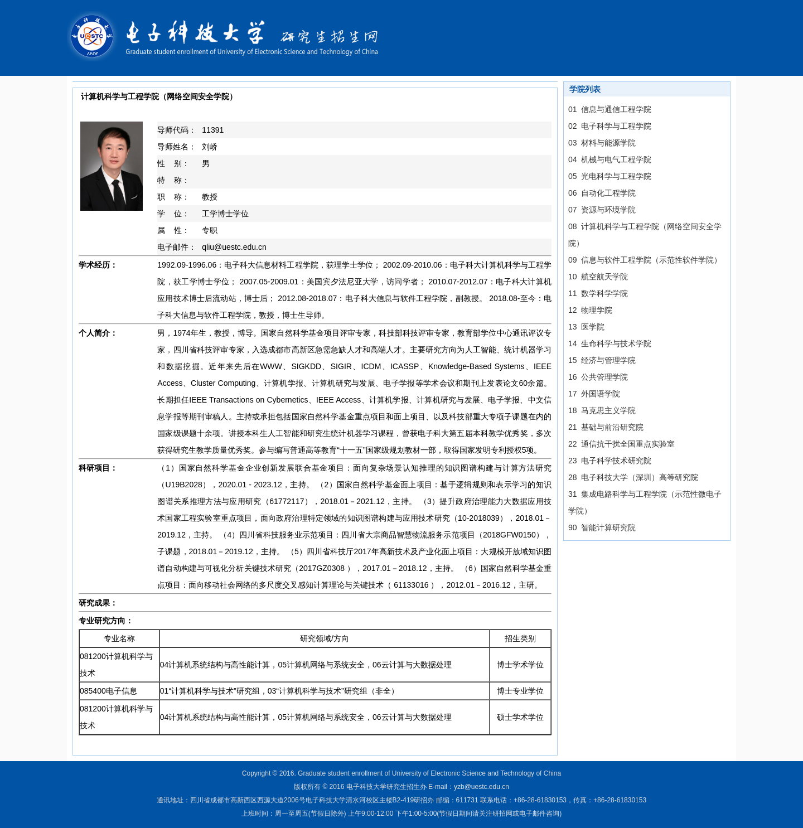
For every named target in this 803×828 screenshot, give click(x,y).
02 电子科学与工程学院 (609, 126)
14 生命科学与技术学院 (609, 343)
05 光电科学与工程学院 (609, 176)
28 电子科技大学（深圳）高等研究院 (633, 477)
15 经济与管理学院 (602, 360)
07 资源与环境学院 (602, 209)
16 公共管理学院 (598, 376)
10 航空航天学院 (598, 276)
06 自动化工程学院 (602, 192)
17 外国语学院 (594, 393)
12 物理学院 (590, 310)
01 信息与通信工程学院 (609, 109)
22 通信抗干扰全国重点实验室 (621, 443)
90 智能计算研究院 (602, 527)
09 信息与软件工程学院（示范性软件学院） (645, 259)
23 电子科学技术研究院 (609, 460)
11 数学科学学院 (598, 293)
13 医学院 (586, 326)
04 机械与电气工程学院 (609, 159)
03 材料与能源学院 (602, 142)
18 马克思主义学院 (602, 410)
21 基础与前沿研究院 (606, 427)
